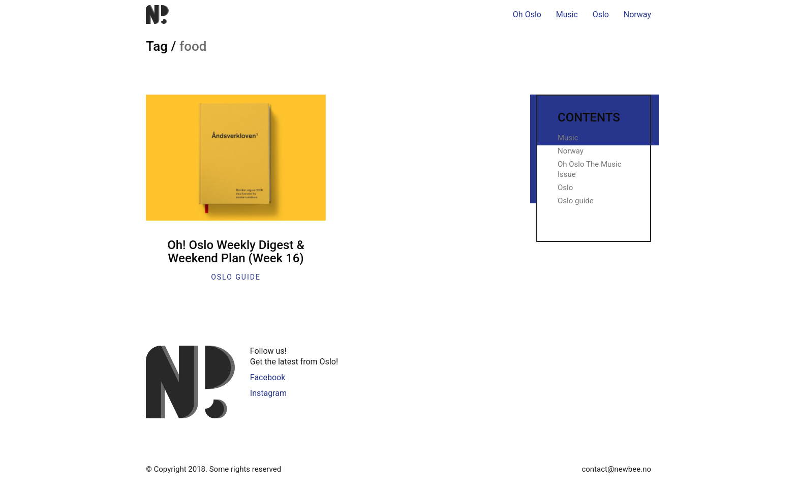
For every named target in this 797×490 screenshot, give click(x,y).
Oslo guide (236, 277)
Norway (571, 151)
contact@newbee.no (616, 469)
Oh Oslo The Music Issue (590, 169)
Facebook (267, 377)
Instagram (268, 393)
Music (568, 137)
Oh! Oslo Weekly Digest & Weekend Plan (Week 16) (235, 251)
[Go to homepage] (157, 14)
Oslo (565, 187)
